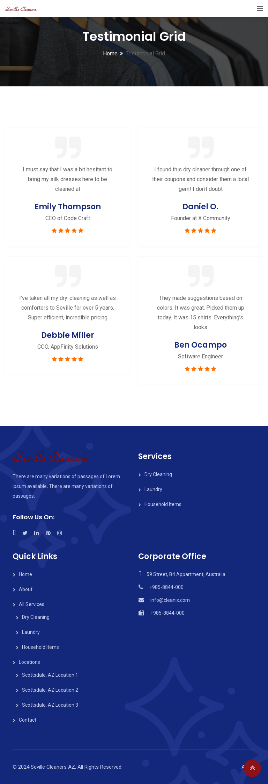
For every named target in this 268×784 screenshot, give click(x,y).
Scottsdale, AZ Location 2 (50, 690)
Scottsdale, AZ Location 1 (50, 675)
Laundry (153, 489)
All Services (31, 604)
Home (110, 53)
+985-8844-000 (166, 587)
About (25, 589)
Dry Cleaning (158, 474)
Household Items (162, 504)
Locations (29, 662)
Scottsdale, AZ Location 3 (50, 705)
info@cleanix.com (170, 600)
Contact (27, 720)
